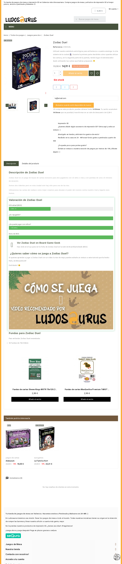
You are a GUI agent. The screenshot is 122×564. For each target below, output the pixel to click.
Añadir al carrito (75, 73)
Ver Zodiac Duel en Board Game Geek (38, 243)
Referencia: (58, 47)
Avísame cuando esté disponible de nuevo (73, 105)
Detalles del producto (30, 164)
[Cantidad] (56, 73)
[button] (61, 300)
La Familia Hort (41, 461)
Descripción (11, 164)
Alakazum (10, 461)
